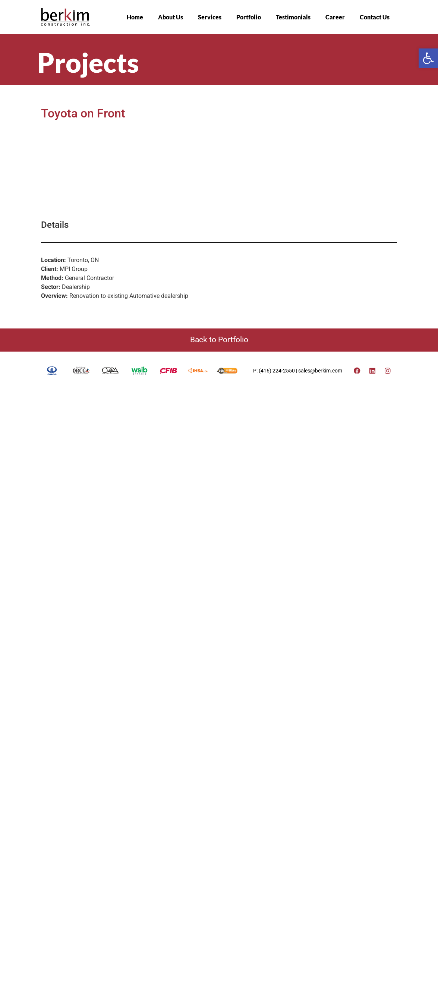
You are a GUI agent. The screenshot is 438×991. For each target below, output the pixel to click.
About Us (170, 17)
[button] (428, 58)
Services (209, 17)
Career (335, 17)
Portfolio (248, 17)
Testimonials (293, 17)
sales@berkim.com (320, 285)
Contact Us (375, 17)
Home (135, 17)
